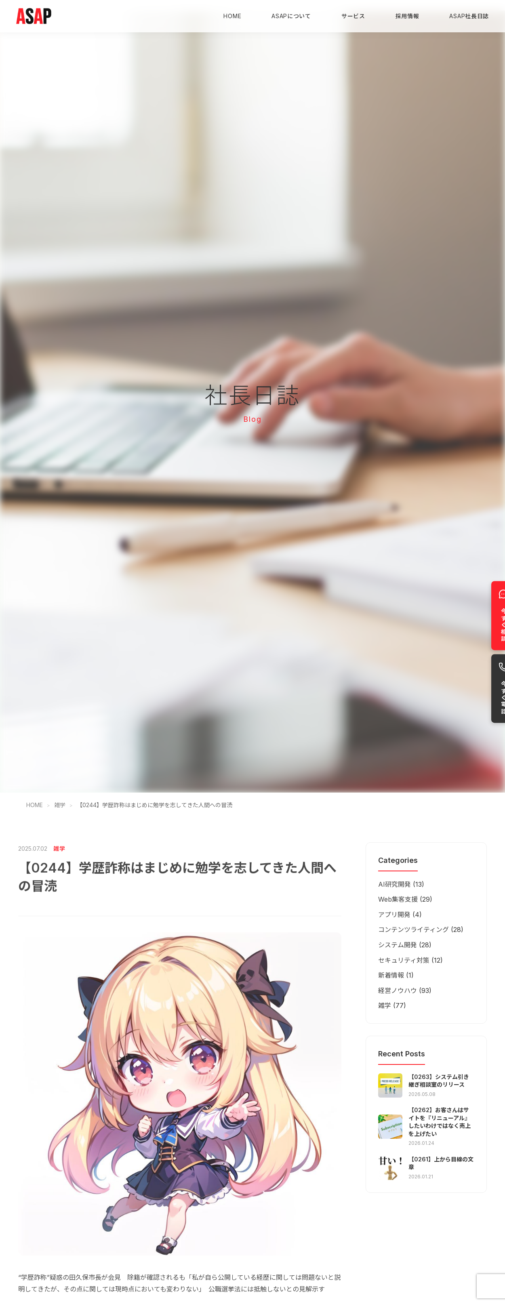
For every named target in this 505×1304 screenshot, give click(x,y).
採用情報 (407, 16)
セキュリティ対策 (403, 960)
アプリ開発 (394, 915)
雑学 (59, 804)
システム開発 (397, 945)
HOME (232, 16)
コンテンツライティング (413, 929)
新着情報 (391, 975)
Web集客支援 (398, 899)
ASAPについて (291, 16)
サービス (353, 16)
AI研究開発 (394, 884)
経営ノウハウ (397, 990)
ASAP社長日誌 (469, 16)
